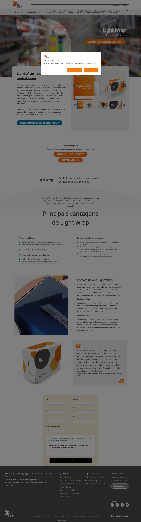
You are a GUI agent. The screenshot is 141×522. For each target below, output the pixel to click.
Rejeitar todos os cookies (74, 70)
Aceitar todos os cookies (91, 70)
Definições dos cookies (51, 70)
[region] (71, 63)
